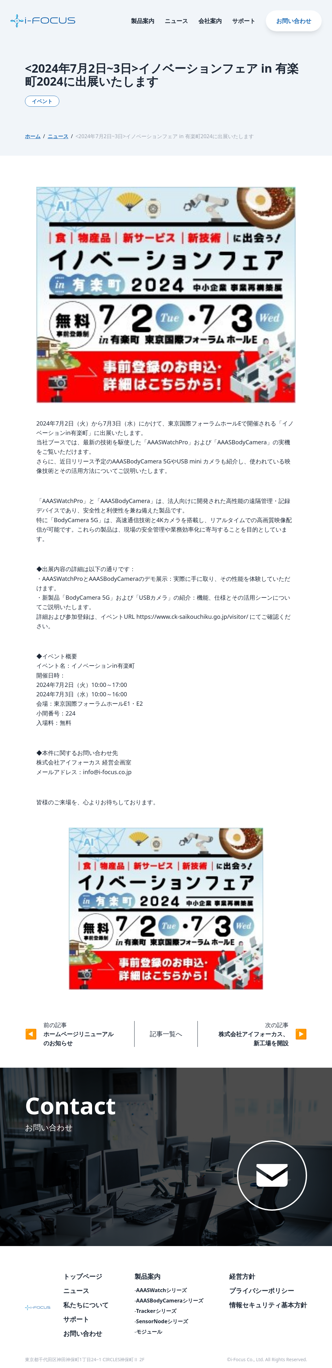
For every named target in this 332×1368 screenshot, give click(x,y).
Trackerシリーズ (156, 1310)
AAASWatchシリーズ (161, 1290)
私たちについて (86, 1305)
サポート (243, 21)
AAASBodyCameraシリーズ (169, 1300)
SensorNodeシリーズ (162, 1321)
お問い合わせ (293, 21)
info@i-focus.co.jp (107, 772)
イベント (42, 101)
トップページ (82, 1276)
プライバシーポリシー (261, 1290)
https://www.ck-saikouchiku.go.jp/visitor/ (192, 616)
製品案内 (142, 21)
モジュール (149, 1331)
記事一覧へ (166, 1033)
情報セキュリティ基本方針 (268, 1305)
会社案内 (210, 21)
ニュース (176, 21)
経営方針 (242, 1276)
